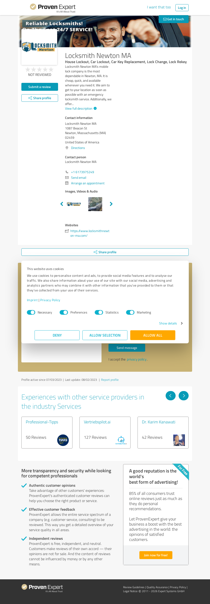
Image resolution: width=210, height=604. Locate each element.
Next (111, 204)
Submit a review (39, 86)
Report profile (110, 380)
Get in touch (173, 19)
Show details (160, 323)
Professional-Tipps (42, 422)
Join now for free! (156, 555)
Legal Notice (130, 591)
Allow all (152, 335)
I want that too (159, 7)
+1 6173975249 (82, 172)
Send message (127, 347)
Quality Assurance (157, 587)
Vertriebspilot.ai (97, 422)
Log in (182, 7)
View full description (80, 108)
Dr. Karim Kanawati (158, 422)
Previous (61, 204)
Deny (57, 335)
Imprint (40, 300)
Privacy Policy (58, 300)
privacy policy (136, 359)
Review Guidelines (133, 587)
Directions (78, 147)
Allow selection (105, 335)
